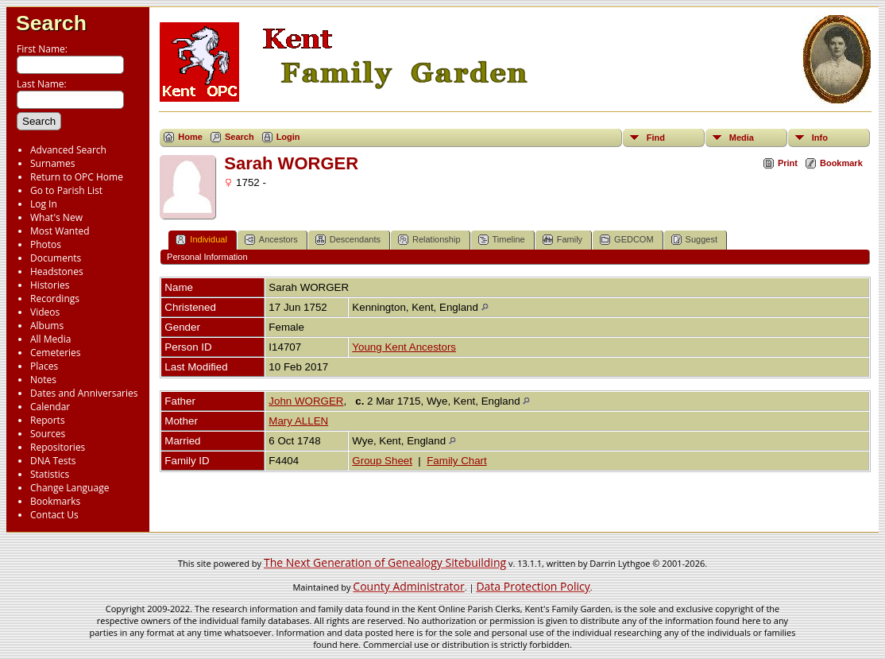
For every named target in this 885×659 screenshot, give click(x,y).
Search (51, 23)
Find (656, 137)
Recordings (54, 298)
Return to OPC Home (76, 177)
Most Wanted (60, 231)
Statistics (49, 474)
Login (288, 136)
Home (190, 136)
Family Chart (457, 461)
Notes (43, 379)
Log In (43, 204)
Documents (55, 258)
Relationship (429, 240)
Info (820, 137)
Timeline (501, 240)
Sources (47, 433)
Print (788, 163)
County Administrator (408, 586)
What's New (56, 217)
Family (562, 240)
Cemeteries (55, 352)
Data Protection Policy (532, 586)
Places (44, 366)
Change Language (69, 487)
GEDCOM (627, 240)
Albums (47, 325)
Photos (45, 244)
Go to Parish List (66, 190)
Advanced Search (68, 150)
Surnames (52, 163)
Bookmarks (55, 501)
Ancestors (271, 240)
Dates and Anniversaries (83, 393)
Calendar (50, 406)
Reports (47, 420)
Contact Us (54, 514)
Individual (201, 240)
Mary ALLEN (298, 421)
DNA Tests (53, 460)
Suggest (694, 240)
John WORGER (306, 401)
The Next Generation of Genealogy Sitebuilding (385, 562)
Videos (45, 312)
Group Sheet (382, 461)
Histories (49, 285)
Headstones (56, 271)
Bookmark (841, 163)
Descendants (348, 240)
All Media (50, 339)
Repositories (57, 447)
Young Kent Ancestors (404, 347)
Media (741, 137)
